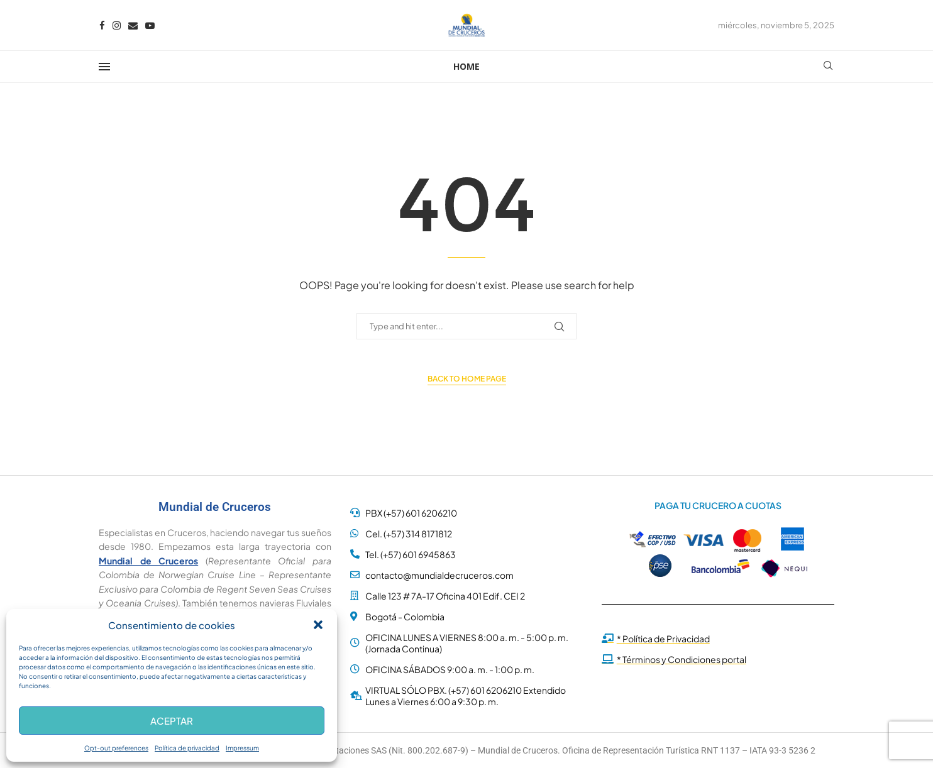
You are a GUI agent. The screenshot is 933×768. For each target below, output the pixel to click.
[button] (318, 624)
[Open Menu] (104, 66)
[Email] (133, 25)
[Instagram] (116, 25)
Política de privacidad (187, 748)
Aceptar (171, 721)
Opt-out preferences (116, 748)
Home (466, 66)
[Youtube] (150, 25)
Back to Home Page (467, 378)
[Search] (828, 66)
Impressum (242, 748)
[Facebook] (102, 25)
